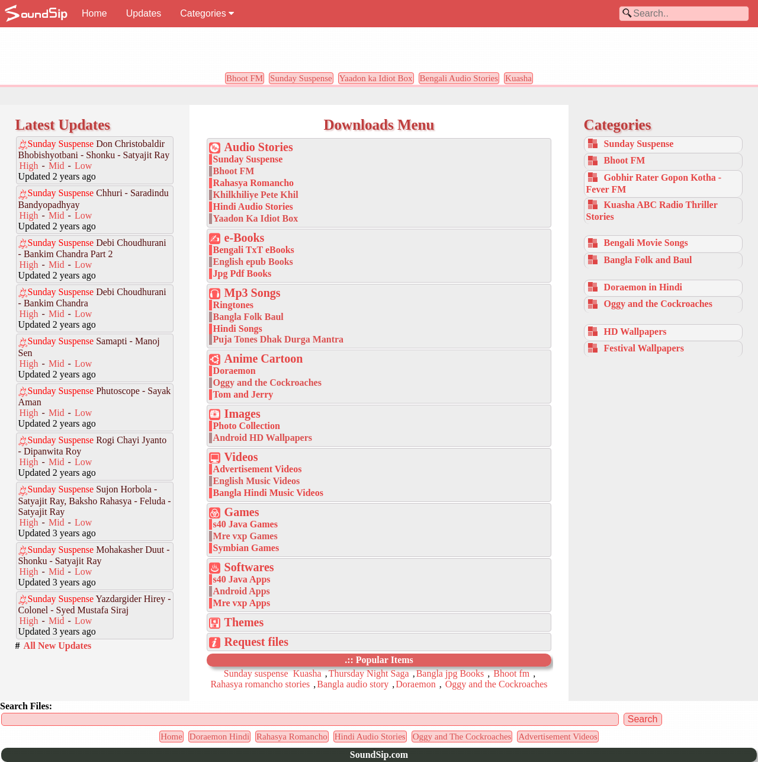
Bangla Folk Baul (248, 317)
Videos (241, 456)
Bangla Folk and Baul (648, 260)
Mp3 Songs (252, 292)
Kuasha (518, 78)
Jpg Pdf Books (242, 273)
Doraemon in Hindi (643, 287)
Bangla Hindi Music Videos (268, 493)
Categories (207, 13)
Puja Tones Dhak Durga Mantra (278, 339)
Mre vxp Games (245, 536)
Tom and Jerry (243, 394)
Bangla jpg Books (450, 673)
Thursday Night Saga (369, 673)
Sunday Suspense (301, 78)
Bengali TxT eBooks (253, 250)
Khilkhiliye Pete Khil (255, 195)
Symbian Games (246, 548)
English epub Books (253, 262)
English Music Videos (256, 481)
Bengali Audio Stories (459, 78)
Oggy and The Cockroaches (462, 736)
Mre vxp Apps (242, 603)
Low (83, 166)
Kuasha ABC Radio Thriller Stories (652, 211)
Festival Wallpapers (644, 348)
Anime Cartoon (263, 358)
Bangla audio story (352, 684)
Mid (57, 166)
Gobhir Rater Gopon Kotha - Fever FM (654, 183)
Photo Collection (246, 426)
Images (242, 413)
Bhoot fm (511, 673)
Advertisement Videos (257, 469)
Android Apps (241, 591)
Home (94, 13)
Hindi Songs (237, 329)
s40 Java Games (245, 524)
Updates (144, 13)
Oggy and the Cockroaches (267, 382)
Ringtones (233, 305)
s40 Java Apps (242, 579)
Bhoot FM (244, 78)
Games (241, 511)
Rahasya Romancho (253, 183)
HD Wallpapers (635, 331)
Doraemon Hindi (219, 736)
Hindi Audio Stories (253, 206)
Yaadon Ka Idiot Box (255, 218)
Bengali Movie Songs (646, 243)
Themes (244, 622)
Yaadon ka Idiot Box (376, 78)
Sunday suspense (256, 673)
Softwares (249, 567)
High (29, 166)
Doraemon (234, 371)
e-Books (244, 237)
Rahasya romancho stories (260, 684)
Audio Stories (258, 146)
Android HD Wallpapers (262, 438)
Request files (256, 641)
